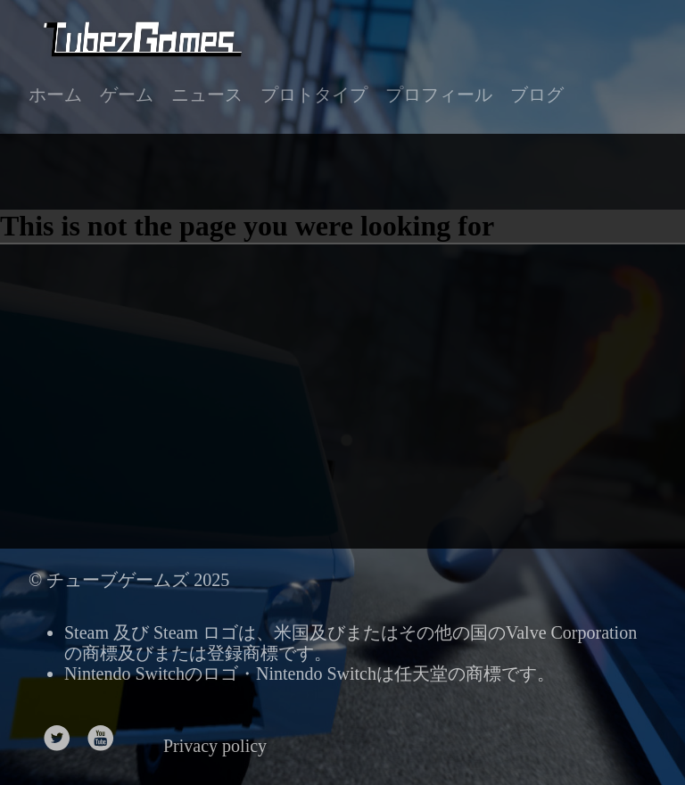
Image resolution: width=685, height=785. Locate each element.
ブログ (537, 94)
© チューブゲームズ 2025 (129, 580)
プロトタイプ (313, 94)
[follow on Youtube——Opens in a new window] (107, 732)
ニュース (207, 94)
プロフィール (438, 94)
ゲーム (126, 94)
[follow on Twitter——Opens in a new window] (63, 732)
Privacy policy (215, 746)
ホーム (55, 94)
